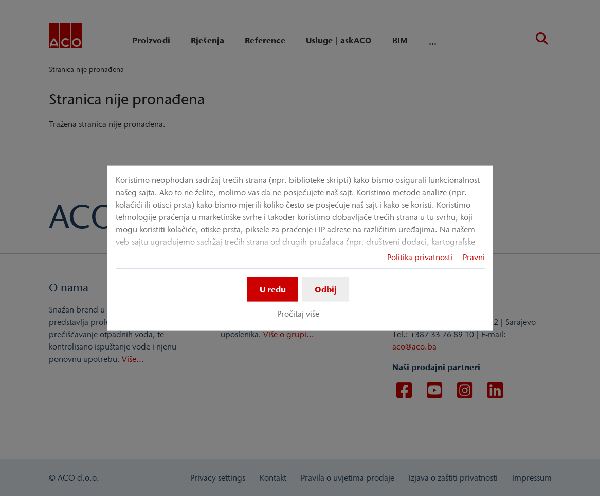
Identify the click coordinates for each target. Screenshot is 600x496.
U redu (273, 289)
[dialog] (300, 248)
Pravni (474, 256)
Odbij (326, 289)
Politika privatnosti (419, 256)
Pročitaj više (298, 313)
